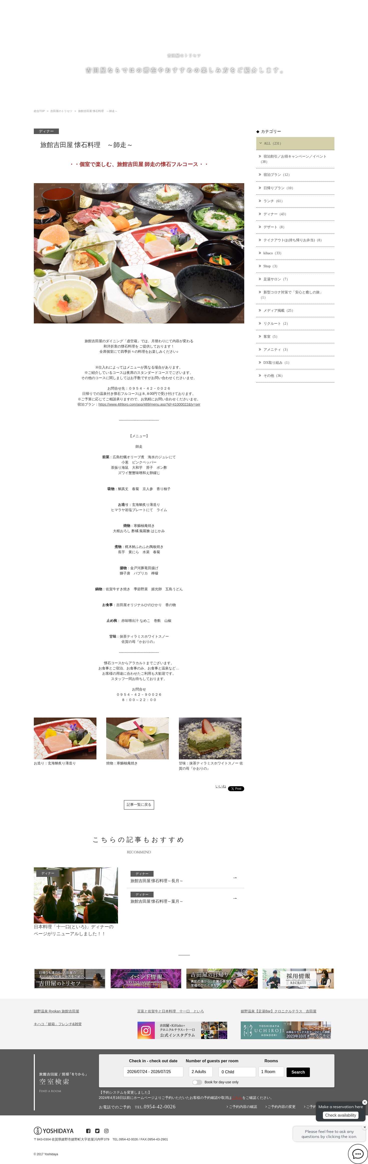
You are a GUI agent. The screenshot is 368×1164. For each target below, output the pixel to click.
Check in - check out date (153, 1061)
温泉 (128, 32)
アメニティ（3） (274, 349)
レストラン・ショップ (183, 32)
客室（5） (269, 336)
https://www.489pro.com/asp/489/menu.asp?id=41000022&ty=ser (149, 404)
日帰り (148, 32)
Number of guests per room (201, 1061)
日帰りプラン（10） (277, 188)
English (240, 32)
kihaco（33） (271, 253)
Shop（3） (269, 266)
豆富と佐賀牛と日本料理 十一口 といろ (170, 1011)
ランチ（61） (272, 201)
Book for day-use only (215, 1082)
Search (298, 1072)
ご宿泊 (107, 32)
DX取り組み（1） (275, 362)
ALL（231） (271, 143)
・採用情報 (260, 32)
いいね (220, 786)
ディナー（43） (273, 214)
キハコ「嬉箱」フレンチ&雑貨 (58, 1024)
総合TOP (42, 32)
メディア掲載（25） (277, 310)
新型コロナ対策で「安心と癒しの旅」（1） (291, 294)
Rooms (271, 1061)
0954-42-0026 (317, 50)
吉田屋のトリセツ (75, 32)
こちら (237, 1098)
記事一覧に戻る (139, 805)
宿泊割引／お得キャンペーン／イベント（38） (293, 159)
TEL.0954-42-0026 (125, 1139)
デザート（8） (272, 227)
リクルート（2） (274, 323)
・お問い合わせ (285, 32)
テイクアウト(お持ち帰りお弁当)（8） (291, 240)
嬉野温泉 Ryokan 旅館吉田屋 (56, 1011)
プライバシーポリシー (318, 32)
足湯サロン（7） (274, 279)
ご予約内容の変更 (281, 1107)
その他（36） (272, 375)
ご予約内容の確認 (242, 1107)
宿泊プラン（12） (275, 174)
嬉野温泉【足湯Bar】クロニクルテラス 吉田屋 (278, 1011)
